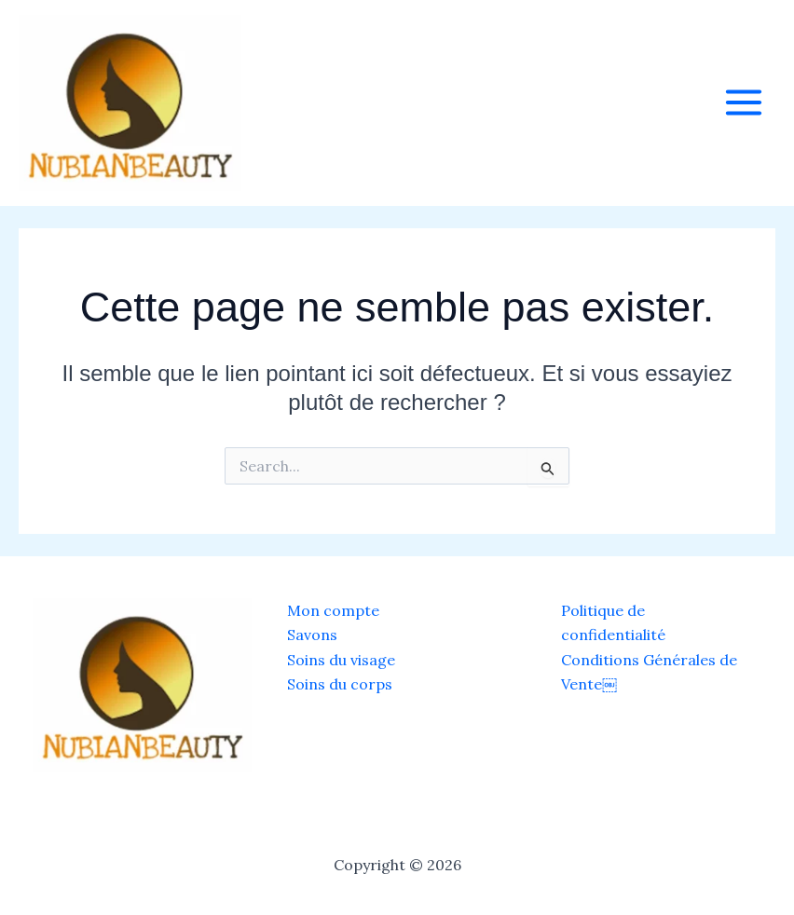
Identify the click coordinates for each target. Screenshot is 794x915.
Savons (312, 634)
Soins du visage (341, 659)
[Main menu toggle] (743, 102)
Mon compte (333, 610)
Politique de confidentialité (613, 622)
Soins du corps (339, 684)
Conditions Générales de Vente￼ (649, 671)
